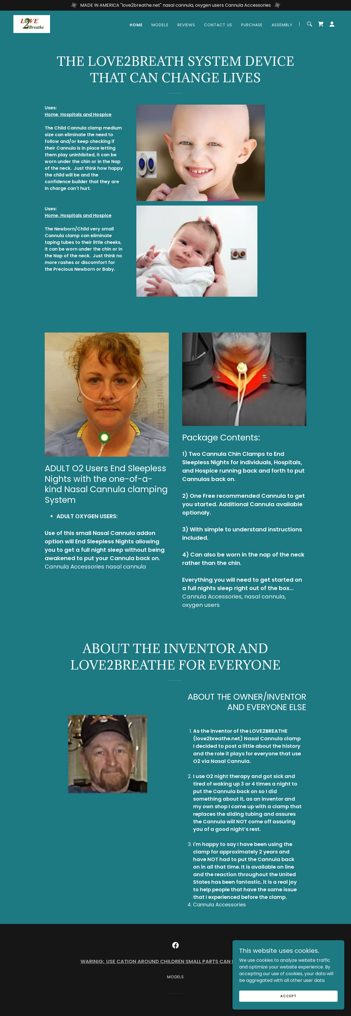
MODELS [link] (160, 25)
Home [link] (136, 25)
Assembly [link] (282, 25)
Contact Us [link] (218, 25)
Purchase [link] (252, 25)
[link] (31, 23)
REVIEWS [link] (186, 25)
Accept (288, 995)
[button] (332, 24)
